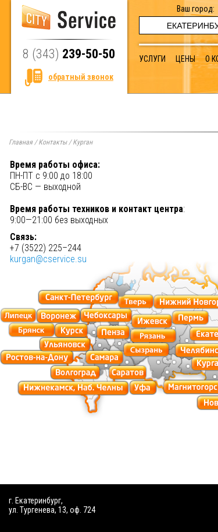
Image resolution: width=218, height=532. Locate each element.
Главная (21, 142)
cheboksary (105, 315)
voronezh (58, 316)
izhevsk (151, 321)
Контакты (52, 142)
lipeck (18, 315)
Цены (185, 59)
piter (78, 297)
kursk (71, 330)
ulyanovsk (65, 344)
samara (104, 357)
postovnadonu (37, 357)
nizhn (73, 388)
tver (136, 301)
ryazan (153, 336)
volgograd (75, 372)
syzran (146, 350)
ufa (143, 387)
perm (190, 318)
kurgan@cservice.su (48, 259)
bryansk (32, 330)
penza (113, 332)
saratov (127, 372)
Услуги (152, 59)
